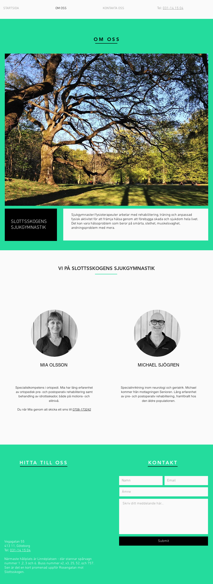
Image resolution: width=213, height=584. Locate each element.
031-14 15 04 (173, 8)
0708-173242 (82, 409)
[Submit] (163, 541)
